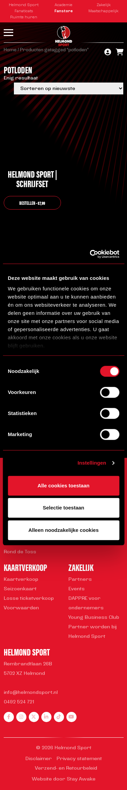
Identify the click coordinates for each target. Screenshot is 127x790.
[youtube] (71, 717)
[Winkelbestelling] (68, 88)
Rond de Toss (20, 552)
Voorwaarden (21, 608)
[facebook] (9, 717)
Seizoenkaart (20, 589)
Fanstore (64, 11)
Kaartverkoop (21, 579)
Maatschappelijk (103, 11)
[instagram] (21, 717)
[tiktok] (59, 717)
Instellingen (92, 463)
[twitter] (34, 717)
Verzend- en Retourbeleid (66, 768)
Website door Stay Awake (64, 779)
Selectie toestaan (63, 507)
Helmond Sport (24, 5)
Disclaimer (38, 758)
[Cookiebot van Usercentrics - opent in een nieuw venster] (90, 254)
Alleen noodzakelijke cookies (63, 530)
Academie (63, 5)
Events (76, 589)
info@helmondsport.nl (31, 692)
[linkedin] (46, 717)
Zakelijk (104, 5)
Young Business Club (93, 617)
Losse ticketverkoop (29, 598)
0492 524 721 (19, 702)
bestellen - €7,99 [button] (32, 202)
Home (10, 50)
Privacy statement (79, 758)
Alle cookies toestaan (63, 485)
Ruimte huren (23, 17)
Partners (80, 579)
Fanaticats (24, 11)
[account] (107, 52)
